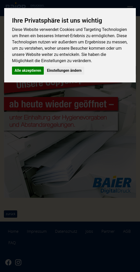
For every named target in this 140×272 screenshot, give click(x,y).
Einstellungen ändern (64, 70)
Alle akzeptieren (28, 70)
